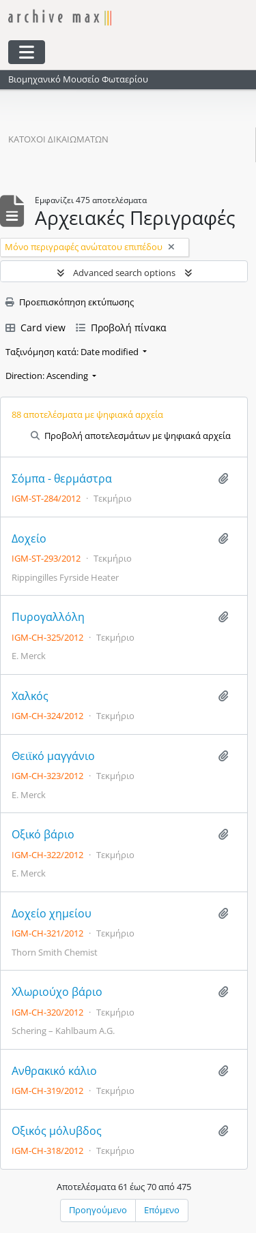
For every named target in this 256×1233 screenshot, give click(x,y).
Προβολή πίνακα (121, 327)
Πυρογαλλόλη (48, 617)
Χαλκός (30, 696)
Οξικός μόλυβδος (57, 1131)
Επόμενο (162, 1210)
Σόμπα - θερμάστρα (62, 478)
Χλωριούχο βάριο (57, 992)
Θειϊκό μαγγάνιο (53, 756)
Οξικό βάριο (43, 834)
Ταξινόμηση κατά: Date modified (73, 352)
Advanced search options (124, 273)
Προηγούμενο (98, 1210)
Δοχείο (29, 538)
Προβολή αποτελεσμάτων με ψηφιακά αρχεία (131, 435)
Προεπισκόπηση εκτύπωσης (69, 302)
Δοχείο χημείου (51, 913)
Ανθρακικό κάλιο (54, 1071)
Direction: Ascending (47, 375)
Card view (35, 327)
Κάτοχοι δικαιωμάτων (58, 139)
